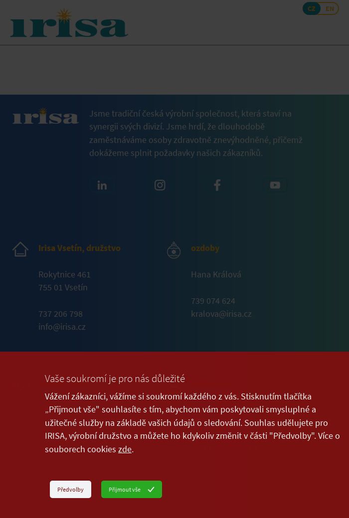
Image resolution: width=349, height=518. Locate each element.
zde (125, 449)
